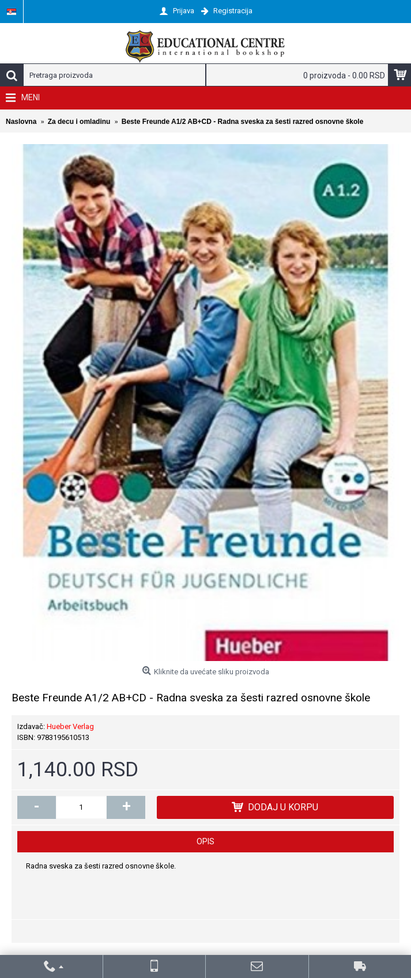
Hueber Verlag (70, 726)
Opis (205, 841)
